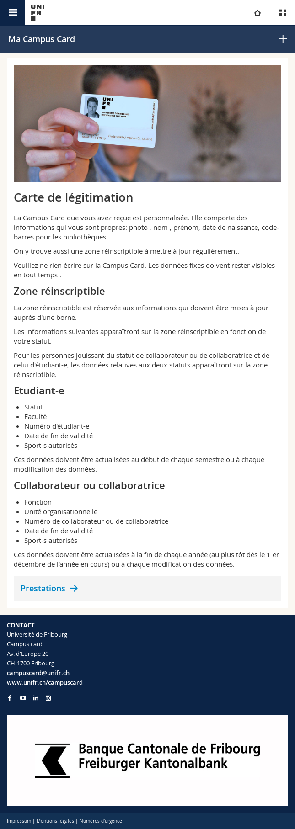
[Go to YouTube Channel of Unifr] (23, 698)
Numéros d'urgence (101, 821)
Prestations (43, 588)
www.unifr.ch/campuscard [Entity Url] (45, 682)
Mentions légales (55, 821)
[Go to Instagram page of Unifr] (48, 698)
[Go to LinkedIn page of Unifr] (35, 698)
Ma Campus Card (41, 38)
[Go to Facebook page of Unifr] (10, 698)
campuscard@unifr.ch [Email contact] (38, 673)
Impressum (19, 821)
